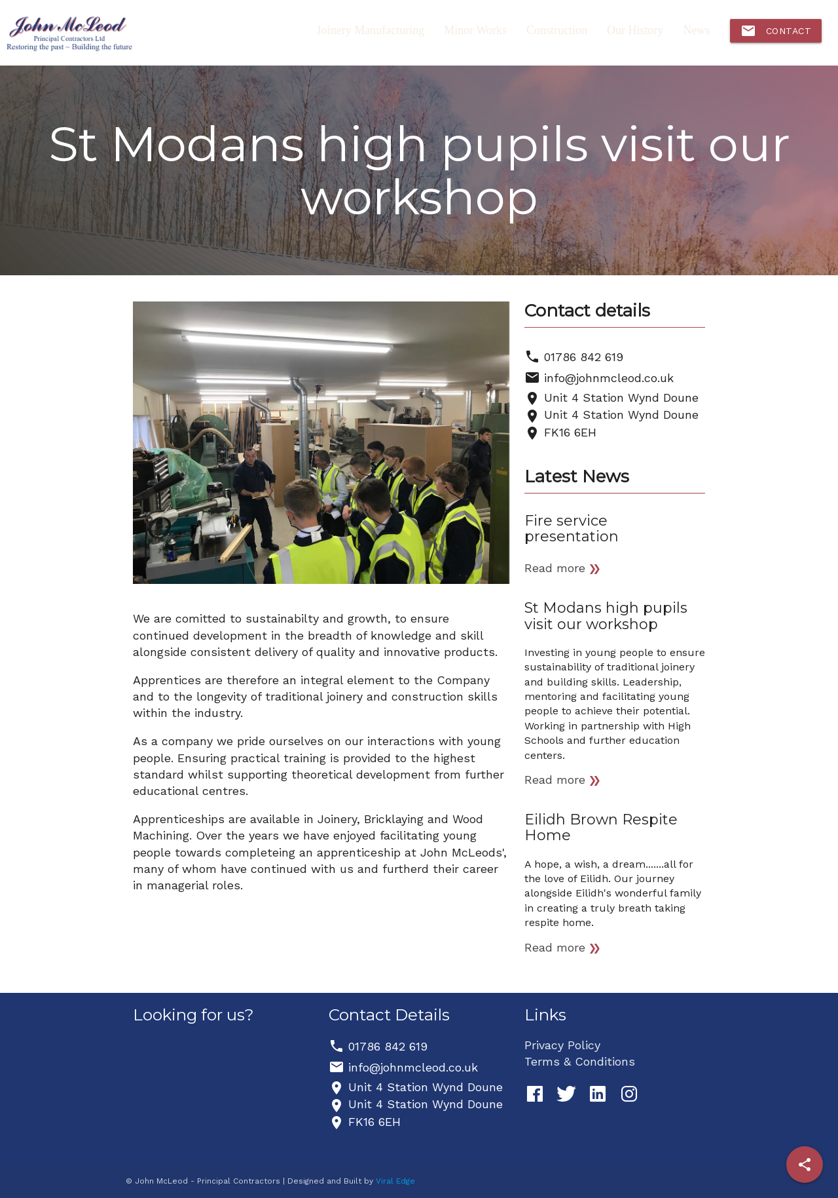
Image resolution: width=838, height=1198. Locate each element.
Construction (556, 30)
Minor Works (475, 30)
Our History (635, 30)
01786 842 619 (583, 357)
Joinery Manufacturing (370, 30)
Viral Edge (395, 1181)
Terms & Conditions (579, 1061)
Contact (776, 31)
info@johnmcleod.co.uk (609, 378)
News (696, 30)
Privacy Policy (562, 1045)
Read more (554, 568)
